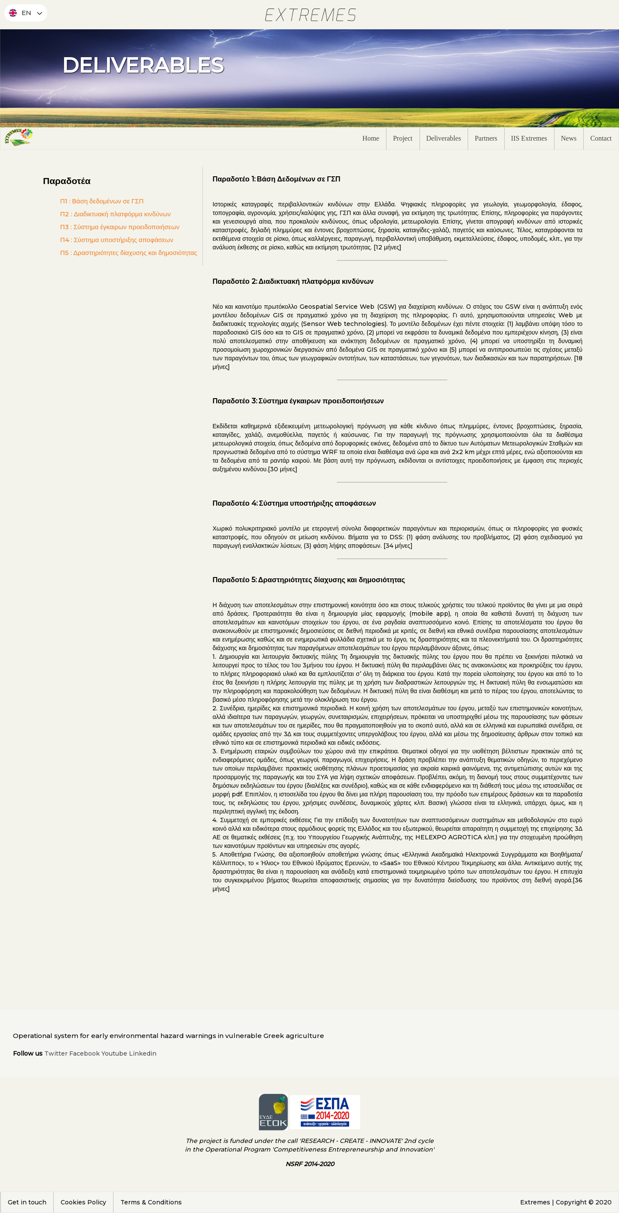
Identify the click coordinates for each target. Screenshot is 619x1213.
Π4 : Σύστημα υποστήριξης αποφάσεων (116, 240)
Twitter (55, 1053)
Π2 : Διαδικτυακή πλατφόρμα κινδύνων (115, 214)
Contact (601, 138)
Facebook (84, 1053)
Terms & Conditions (151, 1202)
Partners (486, 138)
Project (402, 138)
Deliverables (443, 138)
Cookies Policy (83, 1202)
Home (370, 138)
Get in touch (27, 1202)
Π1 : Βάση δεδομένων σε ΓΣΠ (102, 201)
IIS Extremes (529, 138)
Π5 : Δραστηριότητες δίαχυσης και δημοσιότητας (128, 253)
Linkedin (142, 1053)
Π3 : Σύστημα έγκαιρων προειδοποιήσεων (119, 227)
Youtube (114, 1053)
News (568, 138)
